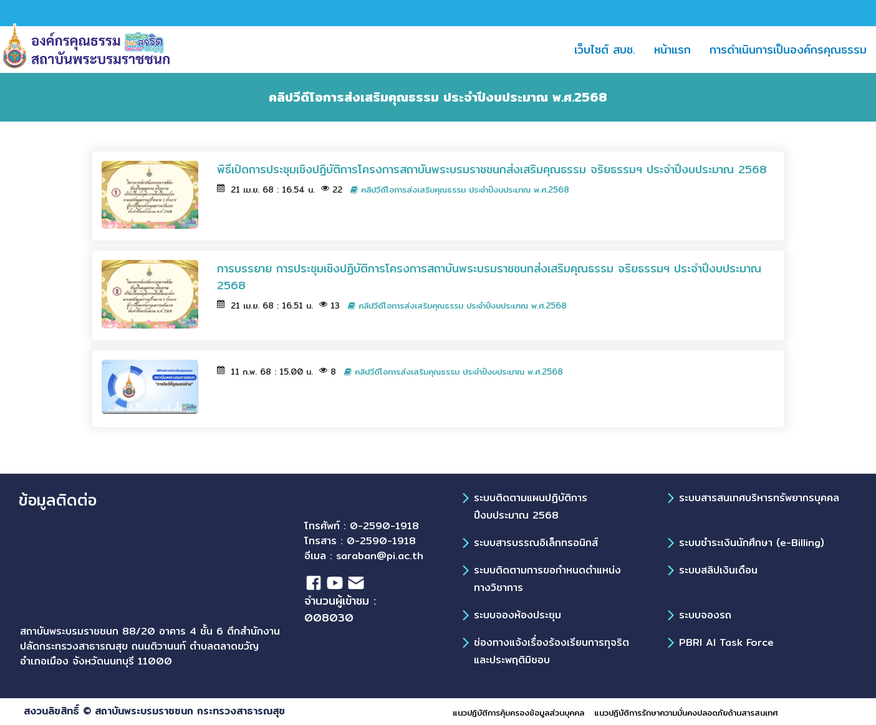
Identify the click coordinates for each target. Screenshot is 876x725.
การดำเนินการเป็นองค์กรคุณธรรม (788, 50)
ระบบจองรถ (705, 615)
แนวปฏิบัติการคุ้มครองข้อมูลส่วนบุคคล (518, 712)
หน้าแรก (677, 49)
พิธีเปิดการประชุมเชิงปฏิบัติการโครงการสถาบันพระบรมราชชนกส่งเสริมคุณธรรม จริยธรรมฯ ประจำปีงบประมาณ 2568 (494, 169)
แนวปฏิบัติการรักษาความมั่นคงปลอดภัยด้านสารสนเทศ (685, 712)
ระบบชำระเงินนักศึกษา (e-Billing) (751, 542)
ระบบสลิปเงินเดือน (718, 570)
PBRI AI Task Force (726, 642)
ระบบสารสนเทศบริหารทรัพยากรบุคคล (759, 498)
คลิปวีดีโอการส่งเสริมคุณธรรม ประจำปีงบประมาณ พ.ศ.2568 (459, 190)
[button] (720, 49)
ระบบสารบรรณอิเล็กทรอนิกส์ (536, 542)
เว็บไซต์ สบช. (609, 49)
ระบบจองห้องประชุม (517, 615)
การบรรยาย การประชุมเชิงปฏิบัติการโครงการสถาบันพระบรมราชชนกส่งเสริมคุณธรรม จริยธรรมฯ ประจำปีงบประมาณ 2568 (489, 276)
